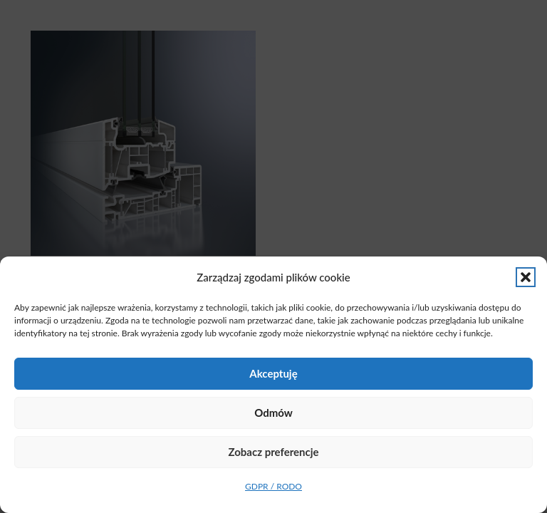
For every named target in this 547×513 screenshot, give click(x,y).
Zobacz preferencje (273, 451)
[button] (526, 277)
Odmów (273, 412)
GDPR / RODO (273, 486)
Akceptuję (273, 373)
